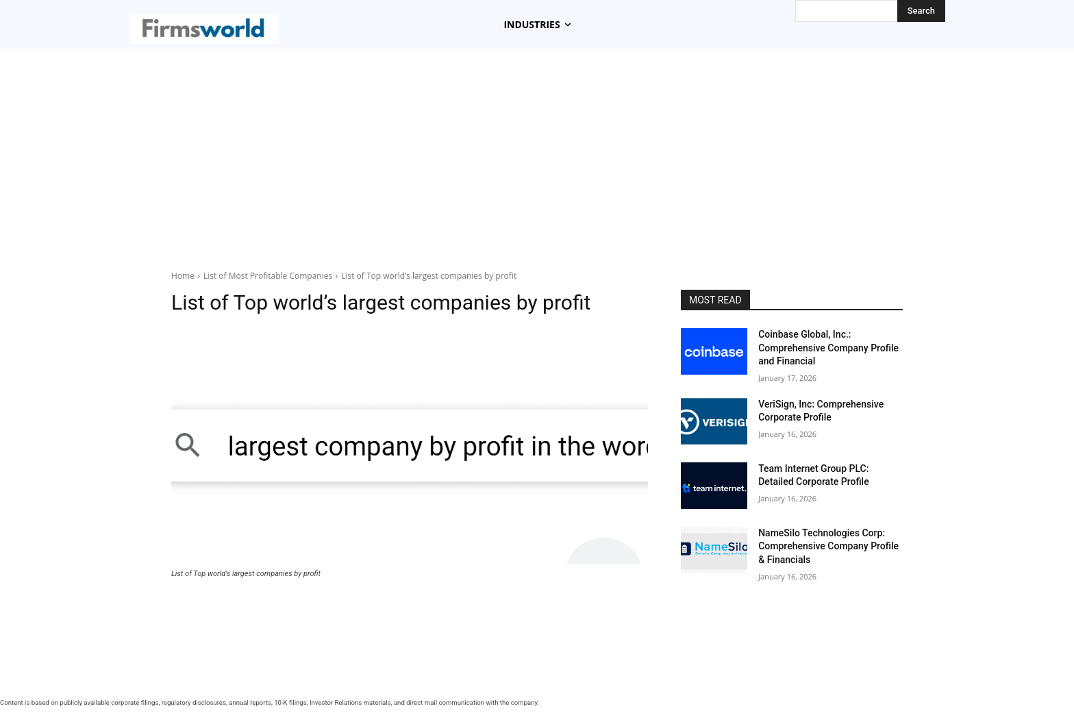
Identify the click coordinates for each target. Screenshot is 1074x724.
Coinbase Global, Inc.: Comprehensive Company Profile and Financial (828, 347)
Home (183, 276)
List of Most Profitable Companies (267, 276)
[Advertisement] (537, 159)
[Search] (921, 11)
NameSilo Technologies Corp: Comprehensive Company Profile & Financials (828, 546)
